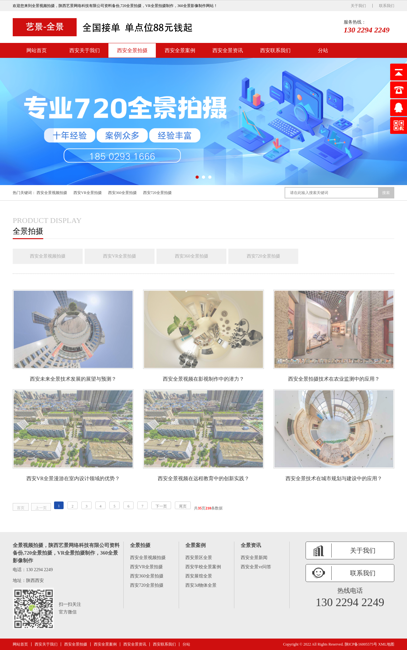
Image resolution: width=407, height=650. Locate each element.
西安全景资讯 (227, 50)
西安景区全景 (198, 557)
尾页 (183, 506)
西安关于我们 (84, 50)
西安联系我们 (275, 50)
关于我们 (358, 6)
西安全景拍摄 (132, 50)
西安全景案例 (180, 50)
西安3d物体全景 (201, 585)
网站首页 (36, 50)
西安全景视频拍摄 (52, 192)
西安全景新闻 (254, 557)
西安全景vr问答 (256, 566)
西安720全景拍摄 (157, 192)
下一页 (161, 506)
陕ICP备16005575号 (361, 644)
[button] (197, 177)
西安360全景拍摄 (122, 192)
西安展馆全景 (198, 576)
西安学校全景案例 (203, 566)
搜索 (386, 192)
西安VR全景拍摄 (87, 192)
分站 (323, 50)
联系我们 (386, 6)
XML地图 (386, 644)
